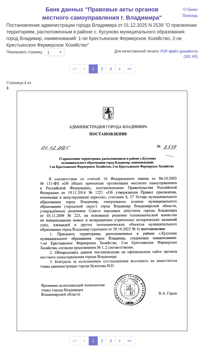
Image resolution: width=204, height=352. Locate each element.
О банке (190, 9)
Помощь (190, 15)
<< (75, 69)
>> (129, 69)
